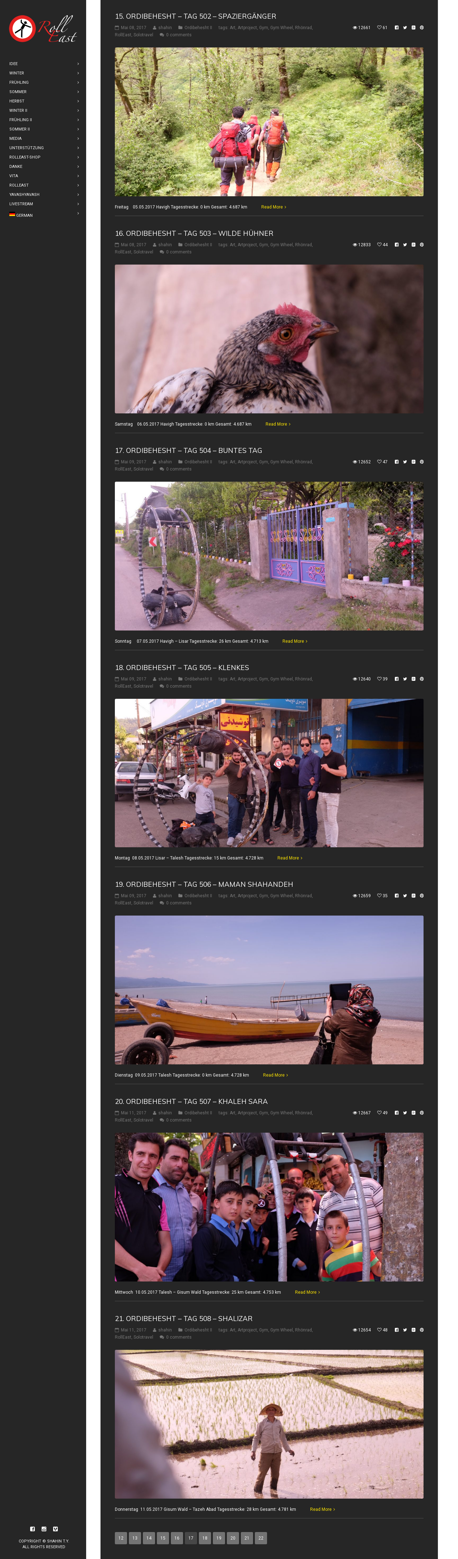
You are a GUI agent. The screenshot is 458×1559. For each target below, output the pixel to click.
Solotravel (143, 34)
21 (246, 1538)
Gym (263, 27)
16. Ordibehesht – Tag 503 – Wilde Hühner (194, 233)
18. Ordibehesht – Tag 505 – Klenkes (182, 667)
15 (162, 1538)
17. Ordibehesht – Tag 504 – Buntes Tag (188, 450)
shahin (165, 27)
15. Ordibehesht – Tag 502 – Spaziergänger (195, 16)
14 (148, 1538)
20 (232, 1538)
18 (204, 1538)
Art (232, 27)
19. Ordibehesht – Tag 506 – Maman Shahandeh (204, 884)
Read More (272, 207)
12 (120, 1538)
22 (260, 1538)
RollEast (123, 34)
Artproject (247, 27)
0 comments (179, 34)
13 (134, 1538)
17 (190, 1538)
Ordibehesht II (198, 27)
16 (176, 1538)
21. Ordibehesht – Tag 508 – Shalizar (184, 1318)
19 (218, 1538)
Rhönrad (303, 27)
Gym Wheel (281, 27)
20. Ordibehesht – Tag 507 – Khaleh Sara (191, 1101)
